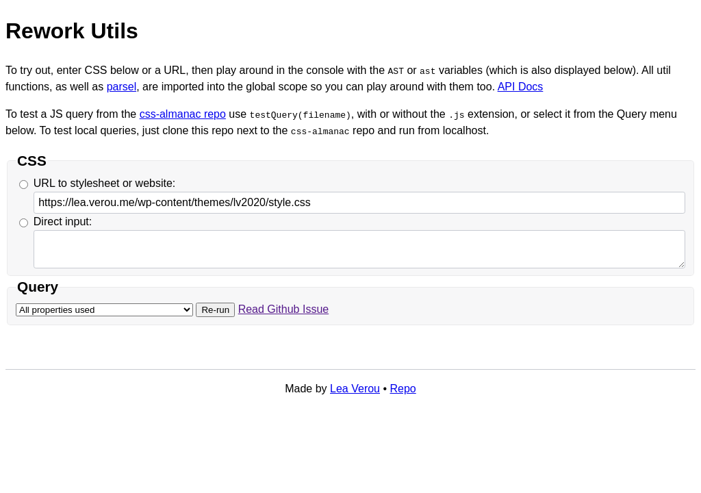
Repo (403, 388)
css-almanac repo (183, 114)
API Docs (521, 86)
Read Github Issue (283, 309)
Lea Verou (355, 388)
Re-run (215, 310)
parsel (122, 86)
